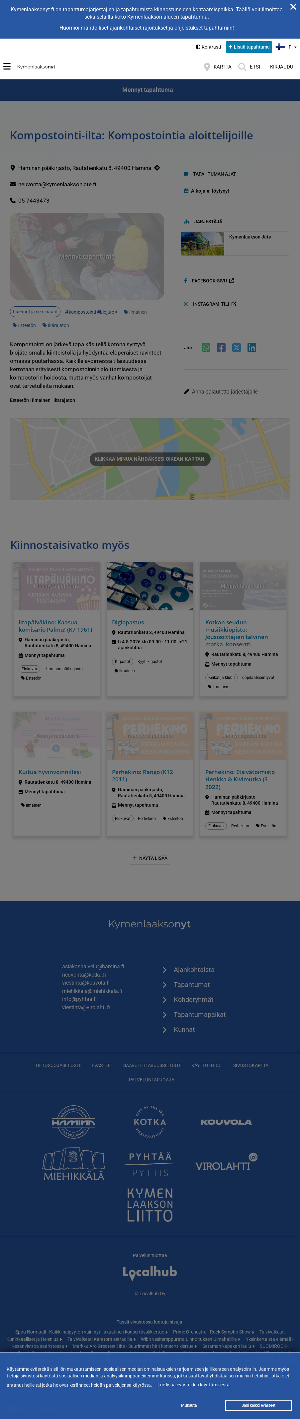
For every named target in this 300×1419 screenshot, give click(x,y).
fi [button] (286, 46)
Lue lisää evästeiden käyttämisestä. (194, 1384)
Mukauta (189, 1405)
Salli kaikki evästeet (258, 1405)
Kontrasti (211, 47)
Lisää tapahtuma (252, 47)
